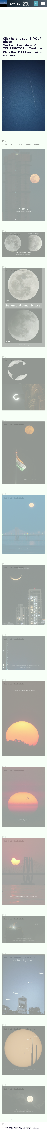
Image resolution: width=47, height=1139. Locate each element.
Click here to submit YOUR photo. (22, 40)
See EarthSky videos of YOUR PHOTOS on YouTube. (23, 46)
